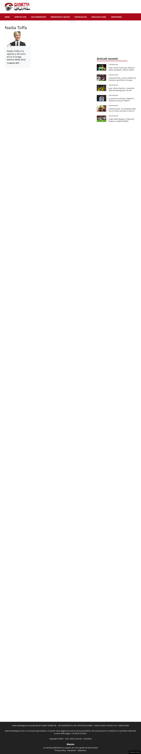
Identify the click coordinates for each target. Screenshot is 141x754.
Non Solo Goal (98, 17)
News (7, 17)
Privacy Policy (60, 750)
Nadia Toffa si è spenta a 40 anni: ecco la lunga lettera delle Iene (16, 55)
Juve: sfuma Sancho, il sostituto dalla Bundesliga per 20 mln (121, 89)
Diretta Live (20, 17)
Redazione (82, 750)
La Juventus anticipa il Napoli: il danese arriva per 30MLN (121, 99)
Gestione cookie (135, 752)
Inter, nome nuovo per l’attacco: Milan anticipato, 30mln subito (122, 68)
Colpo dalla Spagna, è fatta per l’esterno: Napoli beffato (121, 120)
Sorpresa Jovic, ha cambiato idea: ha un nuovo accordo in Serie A (122, 110)
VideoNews (116, 17)
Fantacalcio (81, 17)
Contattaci (87, 738)
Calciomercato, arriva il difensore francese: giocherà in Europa (122, 79)
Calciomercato (38, 17)
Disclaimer (71, 750)
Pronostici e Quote (60, 17)
